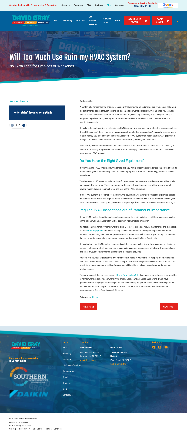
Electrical (67, 359)
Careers (65, 5)
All (93, 297)
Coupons (119, 5)
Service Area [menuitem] (107, 21)
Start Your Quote (137, 20)
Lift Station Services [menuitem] (93, 21)
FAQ (89, 5)
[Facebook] (153, 347)
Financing (78, 5)
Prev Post (88, 307)
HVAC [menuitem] (56, 20)
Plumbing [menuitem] (67, 20)
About (65, 377)
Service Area (68, 371)
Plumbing (67, 353)
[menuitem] (12, 428)
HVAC (65, 347)
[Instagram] (159, 347)
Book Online (162, 20)
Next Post (169, 307)
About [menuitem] (118, 20)
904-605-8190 (142, 6)
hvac (98, 297)
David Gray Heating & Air (128, 275)
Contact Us (68, 395)
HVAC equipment (95, 230)
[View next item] (23, 125)
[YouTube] (166, 347)
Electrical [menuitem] (80, 20)
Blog (109, 5)
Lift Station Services (72, 365)
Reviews (99, 5)
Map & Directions (88, 360)
